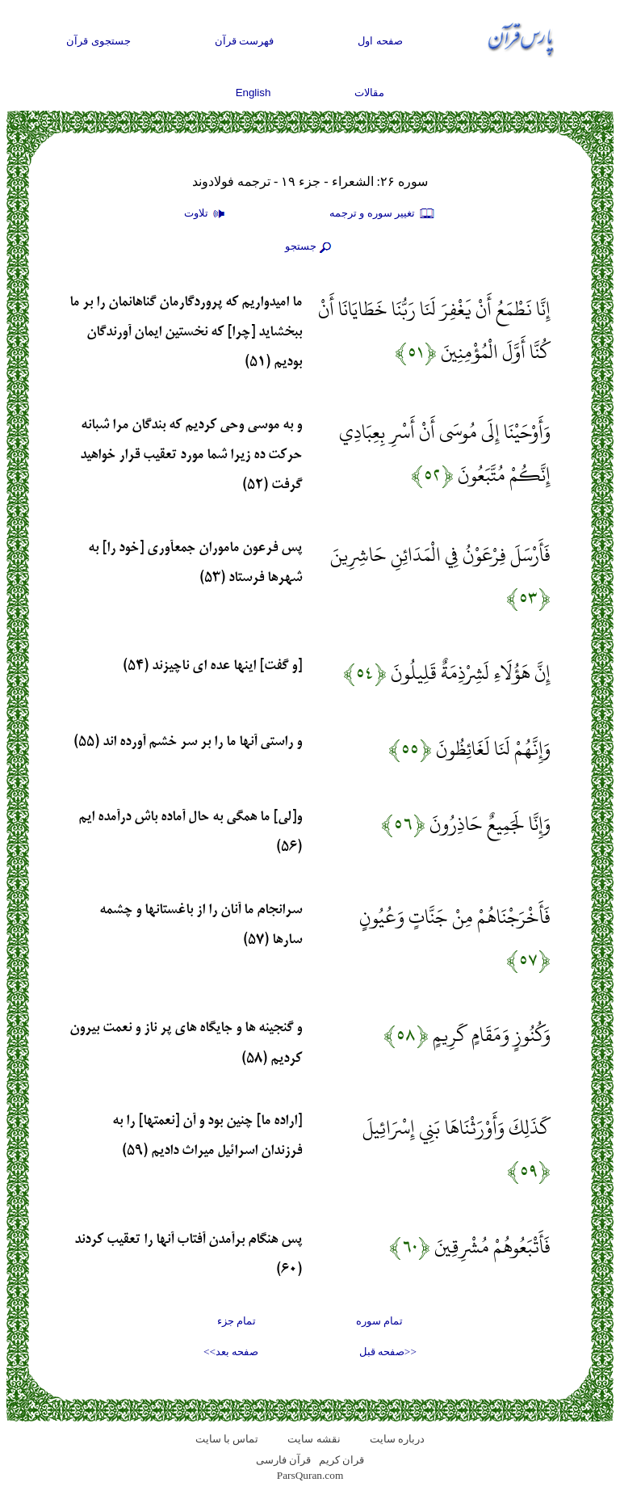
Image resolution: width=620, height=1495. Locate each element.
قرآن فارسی (283, 1460)
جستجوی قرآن (98, 41)
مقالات (369, 92)
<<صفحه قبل (388, 1352)
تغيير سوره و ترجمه (382, 214)
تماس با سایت (227, 1439)
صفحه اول (380, 41)
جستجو (310, 247)
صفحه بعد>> (230, 1352)
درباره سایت (397, 1439)
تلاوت (206, 214)
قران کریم (341, 1460)
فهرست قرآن (244, 41)
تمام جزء (236, 1321)
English (253, 92)
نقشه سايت (313, 1439)
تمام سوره (379, 1321)
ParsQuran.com (310, 1475)
